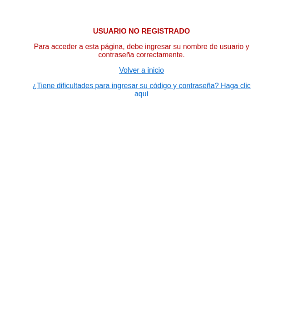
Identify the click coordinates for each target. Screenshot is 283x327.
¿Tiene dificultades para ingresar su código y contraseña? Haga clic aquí (141, 90)
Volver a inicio (141, 70)
